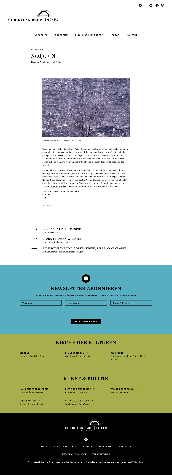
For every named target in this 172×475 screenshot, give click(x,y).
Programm (61, 35)
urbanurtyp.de (101, 454)
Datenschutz (123, 446)
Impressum (104, 446)
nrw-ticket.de (59, 191)
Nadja (47, 194)
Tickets (45, 446)
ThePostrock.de (57, 186)
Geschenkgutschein (66, 446)
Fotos (115, 35)
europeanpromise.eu (74, 454)
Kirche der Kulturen (88, 35)
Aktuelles (41, 35)
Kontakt (132, 35)
